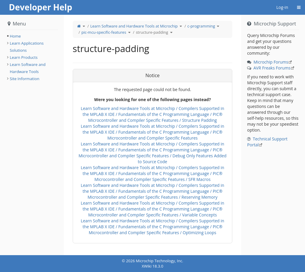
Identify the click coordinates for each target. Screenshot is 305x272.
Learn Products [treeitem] (24, 57)
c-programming (201, 26)
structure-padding (152, 32)
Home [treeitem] (15, 36)
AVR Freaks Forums (271, 68)
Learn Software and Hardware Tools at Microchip (134, 26)
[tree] (32, 36)
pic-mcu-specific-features (103, 32)
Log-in (282, 7)
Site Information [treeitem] (24, 78)
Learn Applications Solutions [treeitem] (27, 47)
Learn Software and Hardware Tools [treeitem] (28, 68)
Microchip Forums (271, 62)
